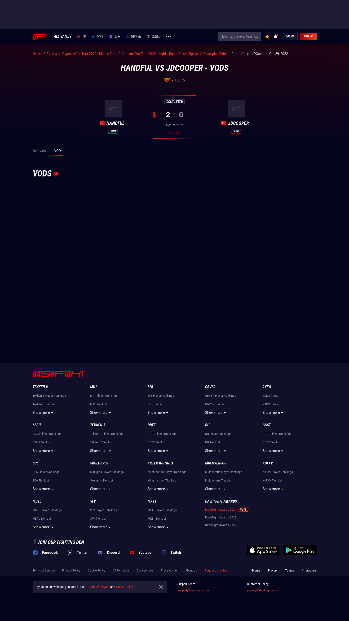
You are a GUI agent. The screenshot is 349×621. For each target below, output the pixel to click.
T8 (81, 36)
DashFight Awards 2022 (220, 525)
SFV (93, 501)
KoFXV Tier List (272, 480)
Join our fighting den (60, 542)
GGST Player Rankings (277, 434)
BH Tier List (212, 442)
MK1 (98, 36)
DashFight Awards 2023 (220, 517)
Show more (44, 412)
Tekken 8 (40, 387)
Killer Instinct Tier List (162, 480)
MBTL (37, 501)
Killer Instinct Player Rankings (167, 472)
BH (207, 425)
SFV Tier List (98, 518)
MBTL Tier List (42, 518)
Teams (289, 570)
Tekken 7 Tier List (101, 442)
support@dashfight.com (193, 590)
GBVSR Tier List (215, 404)
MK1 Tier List (98, 404)
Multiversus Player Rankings (223, 472)
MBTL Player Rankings (47, 510)
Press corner (169, 570)
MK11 (152, 501)
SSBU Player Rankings (47, 434)
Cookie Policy (96, 570)
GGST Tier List (272, 442)
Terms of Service (44, 570)
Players (273, 570)
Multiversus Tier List (218, 480)
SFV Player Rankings (103, 510)
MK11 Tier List (157, 518)
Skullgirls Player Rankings (107, 472)
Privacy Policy (71, 570)
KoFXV (268, 463)
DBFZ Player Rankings (162, 434)
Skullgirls (99, 463)
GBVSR (133, 36)
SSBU (37, 425)
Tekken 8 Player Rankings (49, 395)
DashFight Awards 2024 (220, 509)
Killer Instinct (160, 463)
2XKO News (270, 404)
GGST (267, 425)
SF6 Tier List (155, 404)
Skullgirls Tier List (101, 480)
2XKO (153, 36)
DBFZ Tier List (157, 442)
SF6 (114, 36)
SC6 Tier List (41, 480)
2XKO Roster (271, 395)
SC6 (36, 463)
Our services (145, 570)
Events (256, 570)
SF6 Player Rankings (161, 395)
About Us (191, 570)
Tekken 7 (97, 425)
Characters (309, 570)
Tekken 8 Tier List (44, 404)
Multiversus (215, 463)
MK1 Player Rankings (104, 395)
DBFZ (151, 425)
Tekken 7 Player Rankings (107, 434)
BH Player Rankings (218, 434)
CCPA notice (121, 570)
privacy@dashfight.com (262, 590)
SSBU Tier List (42, 442)
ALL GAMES (62, 36)
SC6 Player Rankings (46, 472)
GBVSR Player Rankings (220, 395)
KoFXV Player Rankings (278, 472)
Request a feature (216, 570)
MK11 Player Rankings (162, 510)
